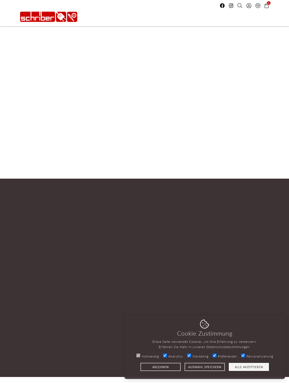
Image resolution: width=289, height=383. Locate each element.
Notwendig (147, 355)
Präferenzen (225, 355)
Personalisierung (257, 355)
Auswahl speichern (204, 367)
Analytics (173, 355)
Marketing (198, 355)
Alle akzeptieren (249, 367)
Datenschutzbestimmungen (228, 346)
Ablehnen (160, 367)
